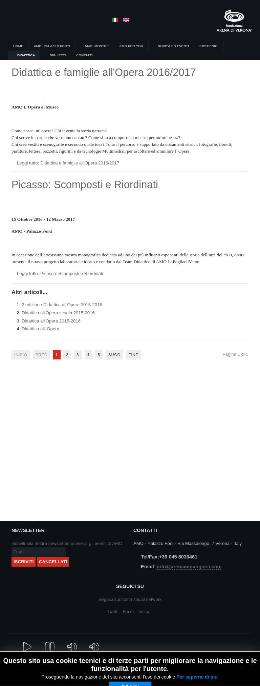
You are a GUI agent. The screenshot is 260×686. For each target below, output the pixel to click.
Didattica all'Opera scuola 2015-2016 (58, 312)
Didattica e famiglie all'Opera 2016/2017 (104, 72)
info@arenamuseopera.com (189, 566)
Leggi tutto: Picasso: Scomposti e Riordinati (60, 273)
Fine (133, 355)
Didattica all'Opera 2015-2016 (51, 321)
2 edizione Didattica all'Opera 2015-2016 (62, 304)
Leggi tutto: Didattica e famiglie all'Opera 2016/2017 (68, 162)
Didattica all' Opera (40, 328)
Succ (114, 355)
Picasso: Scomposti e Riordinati (85, 185)
